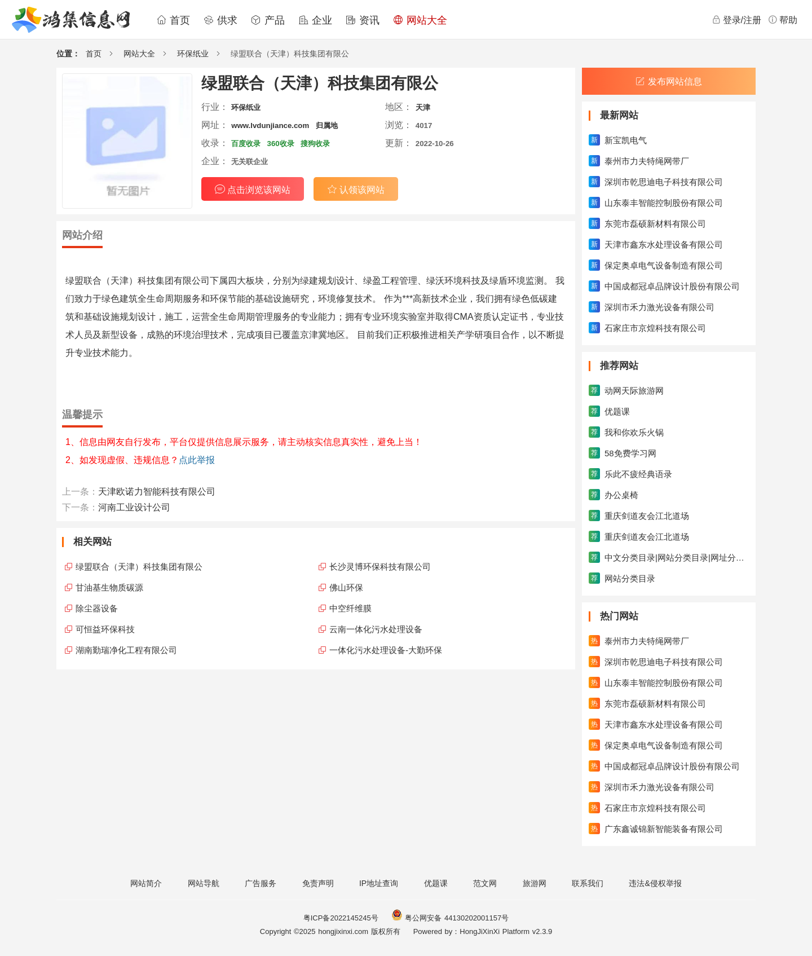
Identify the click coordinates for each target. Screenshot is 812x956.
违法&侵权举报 (655, 883)
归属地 (327, 125)
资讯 (362, 20)
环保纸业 (193, 53)
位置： (68, 53)
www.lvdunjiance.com (270, 125)
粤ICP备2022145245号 (340, 918)
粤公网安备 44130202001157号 (450, 918)
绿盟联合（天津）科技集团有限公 (139, 566)
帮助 (782, 19)
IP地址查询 (378, 883)
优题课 (436, 883)
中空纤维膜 (350, 608)
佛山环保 (346, 587)
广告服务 (260, 883)
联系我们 (587, 883)
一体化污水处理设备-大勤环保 (385, 650)
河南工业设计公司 (134, 507)
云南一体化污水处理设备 (375, 629)
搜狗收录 (315, 143)
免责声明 (318, 883)
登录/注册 (736, 19)
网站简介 (146, 883)
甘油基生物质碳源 (109, 587)
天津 (423, 107)
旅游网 (534, 883)
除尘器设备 (97, 608)
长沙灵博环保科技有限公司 (380, 566)
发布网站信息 (669, 81)
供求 (220, 20)
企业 (315, 20)
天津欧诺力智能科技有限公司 (156, 491)
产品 (268, 20)
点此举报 (197, 460)
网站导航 (203, 883)
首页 (173, 20)
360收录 (280, 143)
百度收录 (246, 143)
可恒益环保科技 (105, 629)
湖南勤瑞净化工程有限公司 (126, 650)
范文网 (485, 883)
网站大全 (420, 20)
